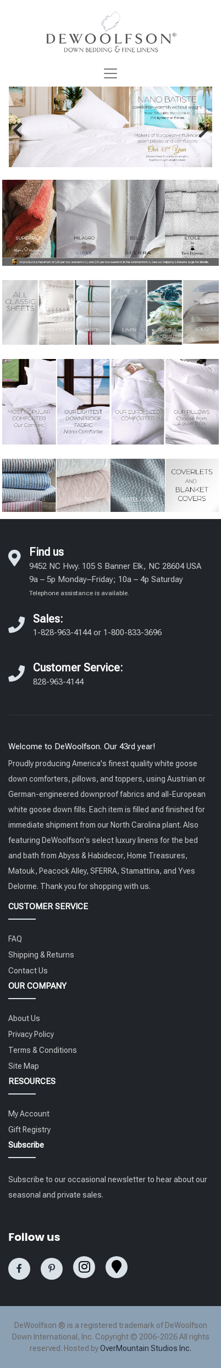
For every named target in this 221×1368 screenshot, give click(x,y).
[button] (17, 130)
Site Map (23, 1066)
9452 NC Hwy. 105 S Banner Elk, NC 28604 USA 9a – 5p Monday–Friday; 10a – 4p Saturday (115, 579)
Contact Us (28, 970)
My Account (28, 1113)
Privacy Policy (31, 1034)
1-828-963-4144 (62, 632)
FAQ (15, 938)
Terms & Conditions (42, 1050)
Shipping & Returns (41, 954)
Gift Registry (29, 1129)
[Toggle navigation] (110, 73)
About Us (24, 1018)
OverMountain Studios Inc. (145, 1348)
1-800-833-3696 (132, 632)
